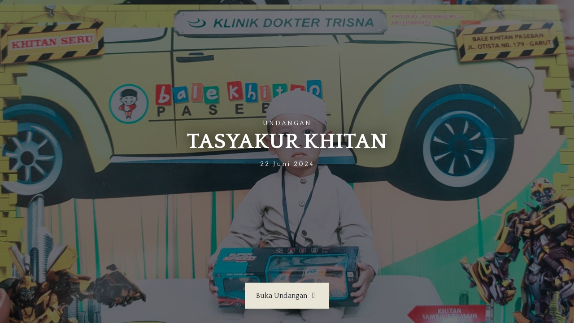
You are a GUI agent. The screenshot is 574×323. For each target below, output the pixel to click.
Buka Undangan (287, 296)
